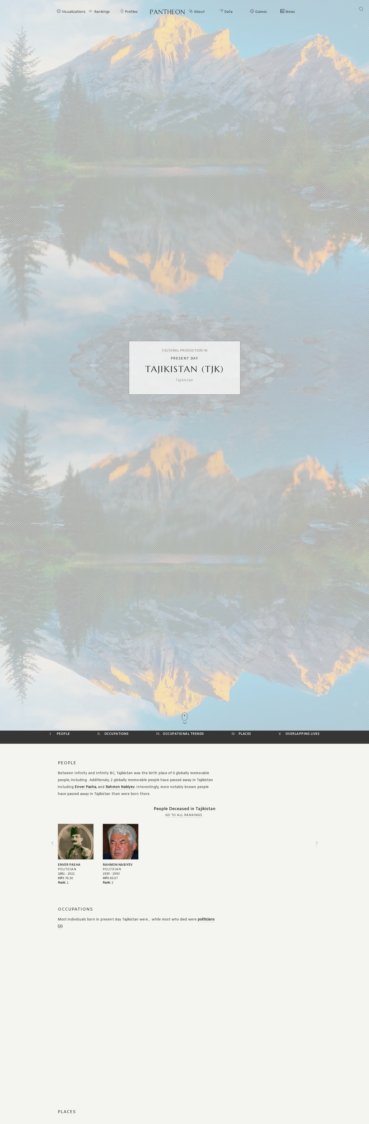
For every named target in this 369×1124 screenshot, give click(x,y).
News (290, 12)
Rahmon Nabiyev (120, 787)
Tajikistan (184, 380)
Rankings (102, 12)
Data (228, 12)
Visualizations (73, 12)
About (199, 12)
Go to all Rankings (183, 815)
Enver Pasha (85, 787)
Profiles (131, 12)
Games (261, 12)
